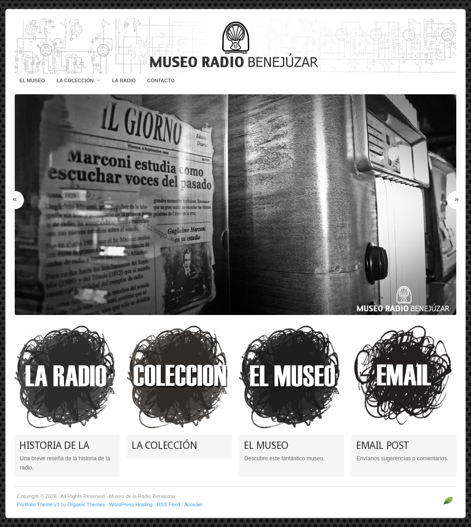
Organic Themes (86, 504)
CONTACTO (161, 80)
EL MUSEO (32, 80)
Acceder (193, 504)
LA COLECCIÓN (76, 82)
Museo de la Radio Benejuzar (235, 46)
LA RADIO (124, 80)
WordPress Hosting (131, 504)
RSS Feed (168, 504)
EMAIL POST (382, 445)
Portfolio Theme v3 (38, 504)
